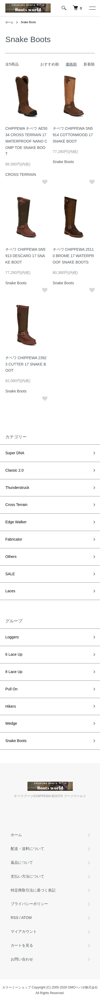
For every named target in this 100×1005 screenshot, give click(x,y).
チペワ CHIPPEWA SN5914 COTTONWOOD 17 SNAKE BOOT (73, 134)
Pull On (11, 689)
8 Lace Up (13, 672)
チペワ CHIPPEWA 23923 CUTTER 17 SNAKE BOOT (25, 364)
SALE (10, 574)
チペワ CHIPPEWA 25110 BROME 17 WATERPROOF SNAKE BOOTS (73, 255)
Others (11, 556)
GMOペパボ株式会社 (83, 987)
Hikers (10, 706)
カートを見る (22, 945)
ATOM (26, 917)
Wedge (11, 723)
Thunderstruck (17, 487)
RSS (14, 917)
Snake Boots (28, 22)
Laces (10, 591)
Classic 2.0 (14, 470)
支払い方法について (27, 876)
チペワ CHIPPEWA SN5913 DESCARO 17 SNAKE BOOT (25, 255)
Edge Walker (16, 522)
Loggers (12, 637)
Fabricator (13, 539)
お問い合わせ (22, 959)
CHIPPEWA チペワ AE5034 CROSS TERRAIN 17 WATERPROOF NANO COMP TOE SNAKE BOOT (26, 141)
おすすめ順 (49, 64)
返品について (22, 862)
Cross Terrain (16, 505)
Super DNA (14, 453)
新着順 (89, 64)
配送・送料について (27, 848)
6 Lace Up (13, 654)
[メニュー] (92, 8)
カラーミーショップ (16, 987)
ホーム (9, 22)
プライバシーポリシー (29, 904)
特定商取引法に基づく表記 (33, 890)
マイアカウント (24, 931)
